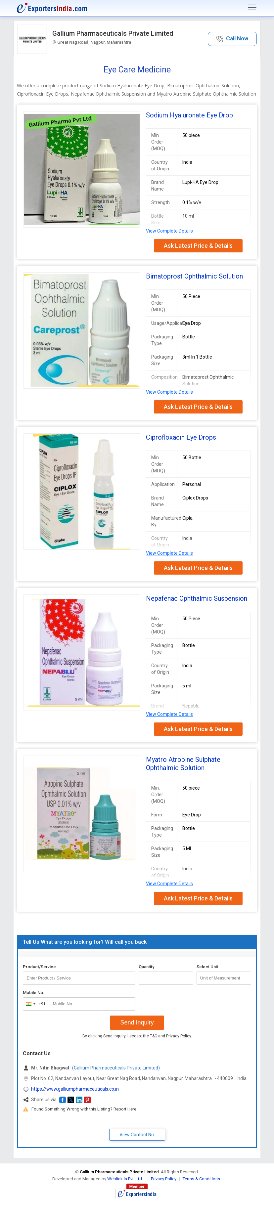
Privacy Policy (178, 1036)
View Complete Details (169, 231)
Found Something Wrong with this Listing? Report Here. (84, 1109)
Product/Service (39, 966)
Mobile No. (33, 992)
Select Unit (207, 966)
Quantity (146, 966)
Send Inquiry (137, 1022)
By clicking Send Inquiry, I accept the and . (137, 1036)
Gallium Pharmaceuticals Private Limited (112, 33)
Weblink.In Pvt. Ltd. (125, 1178)
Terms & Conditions (201, 1178)
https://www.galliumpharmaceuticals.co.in (75, 1089)
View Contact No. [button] (137, 1134)
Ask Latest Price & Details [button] (198, 245)
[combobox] (34, 1004)
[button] (232, 39)
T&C (153, 1036)
